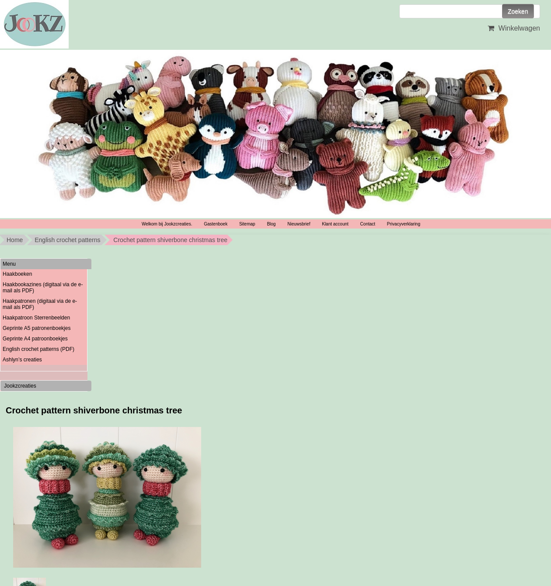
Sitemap (247, 224)
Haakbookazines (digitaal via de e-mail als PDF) (43, 287)
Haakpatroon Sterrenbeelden (36, 318)
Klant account (335, 224)
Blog (271, 224)
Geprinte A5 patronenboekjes (36, 328)
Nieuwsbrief (298, 224)
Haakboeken (17, 274)
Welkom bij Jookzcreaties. (167, 224)
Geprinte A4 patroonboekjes (35, 339)
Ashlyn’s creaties (22, 360)
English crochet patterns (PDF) (38, 349)
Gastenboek (215, 224)
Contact (367, 224)
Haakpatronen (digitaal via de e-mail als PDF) (40, 304)
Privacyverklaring (403, 224)
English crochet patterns (67, 239)
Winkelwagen (512, 28)
